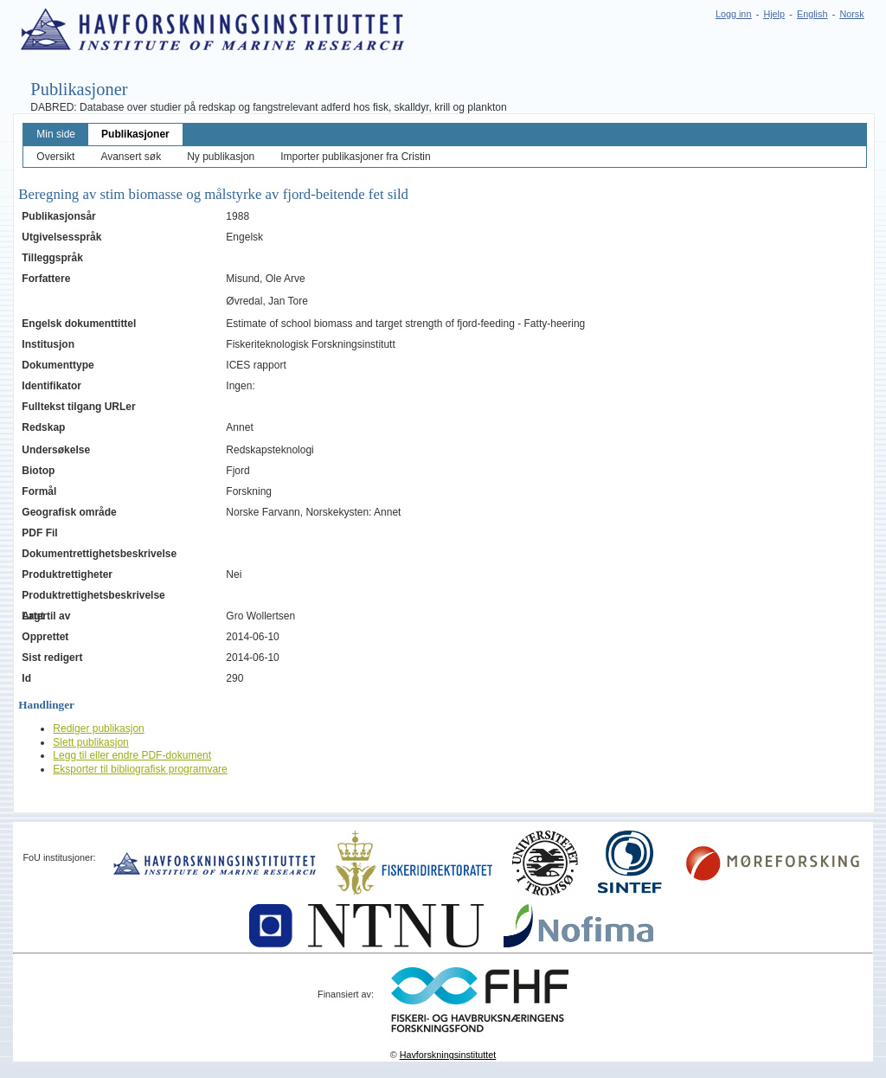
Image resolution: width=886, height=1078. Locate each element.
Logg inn (733, 14)
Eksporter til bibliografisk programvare (140, 769)
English (812, 14)
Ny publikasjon (220, 157)
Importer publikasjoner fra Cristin (355, 157)
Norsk (851, 14)
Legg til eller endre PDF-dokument (132, 755)
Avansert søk (130, 157)
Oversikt (55, 157)
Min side (55, 134)
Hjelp (774, 14)
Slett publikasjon (90, 742)
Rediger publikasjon (98, 728)
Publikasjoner (135, 134)
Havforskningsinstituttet (448, 1054)
